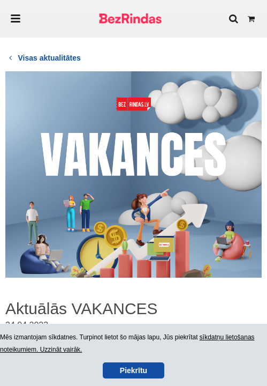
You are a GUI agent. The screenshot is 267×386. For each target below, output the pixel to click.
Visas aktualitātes (43, 58)
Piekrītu (133, 370)
